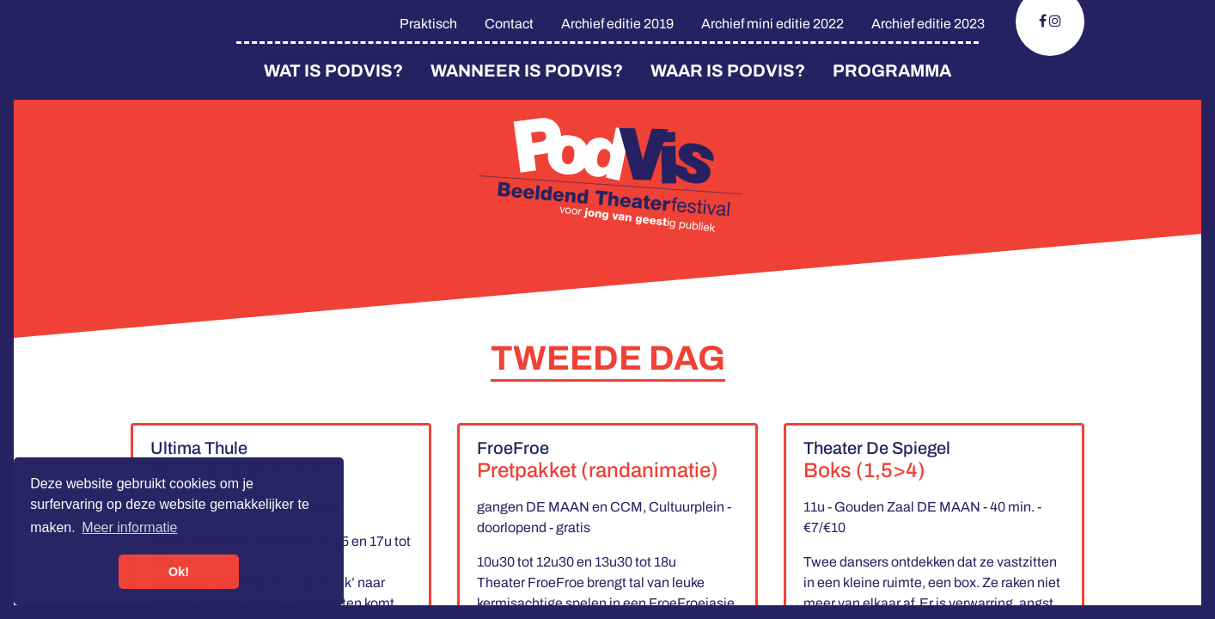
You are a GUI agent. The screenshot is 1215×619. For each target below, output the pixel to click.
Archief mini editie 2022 (772, 23)
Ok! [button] (178, 572)
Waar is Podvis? (727, 70)
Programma (892, 70)
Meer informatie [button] (129, 527)
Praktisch (428, 23)
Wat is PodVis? (333, 70)
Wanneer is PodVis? (526, 70)
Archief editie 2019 (617, 23)
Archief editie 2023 (928, 23)
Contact (509, 23)
